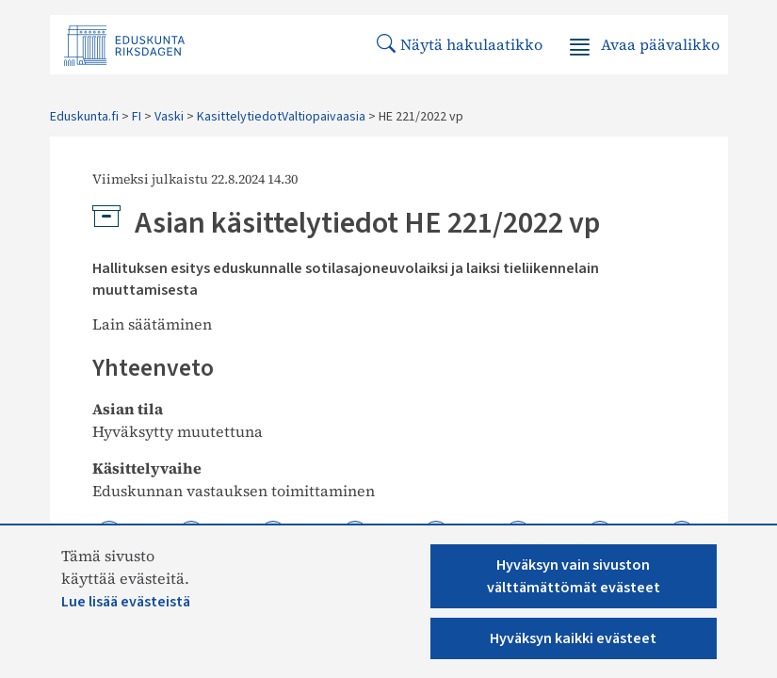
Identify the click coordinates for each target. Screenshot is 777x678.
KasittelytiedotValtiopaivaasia (281, 116)
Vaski (169, 116)
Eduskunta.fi (84, 116)
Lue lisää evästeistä (125, 601)
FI (136, 116)
